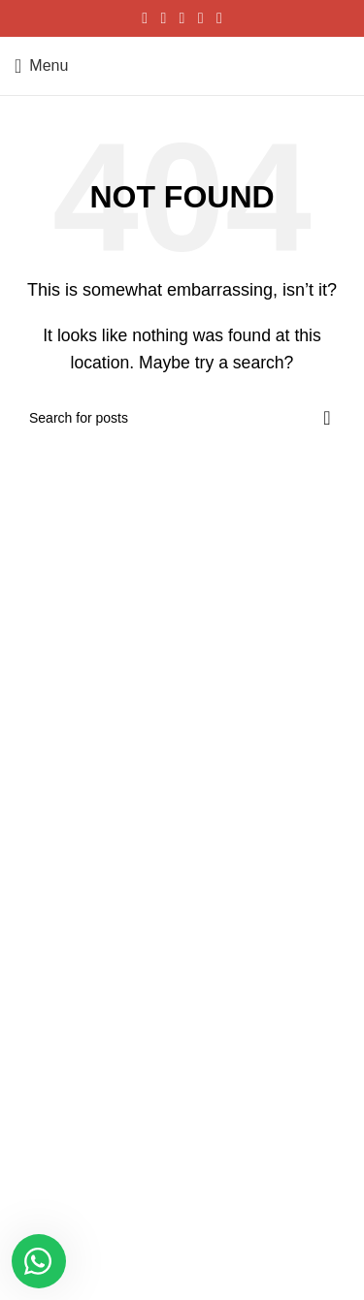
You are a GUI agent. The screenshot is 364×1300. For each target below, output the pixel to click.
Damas (36, 957)
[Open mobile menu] (41, 66)
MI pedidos (48, 829)
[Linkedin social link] (200, 18)
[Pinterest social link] (182, 18)
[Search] (182, 418)
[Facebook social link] (145, 18)
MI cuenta (44, 796)
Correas (39, 991)
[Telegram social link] (219, 18)
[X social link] (163, 18)
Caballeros (47, 924)
